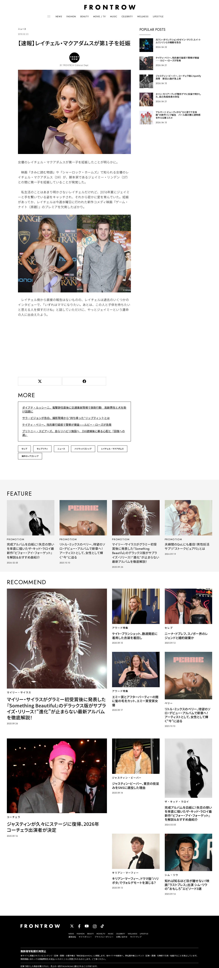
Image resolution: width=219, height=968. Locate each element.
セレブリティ (42, 448)
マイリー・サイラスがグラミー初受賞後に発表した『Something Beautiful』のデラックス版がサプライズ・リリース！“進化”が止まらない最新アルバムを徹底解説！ (135, 553)
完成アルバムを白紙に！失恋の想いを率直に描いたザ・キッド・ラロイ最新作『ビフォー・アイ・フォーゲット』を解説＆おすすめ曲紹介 (30, 551)
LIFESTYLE (158, 16)
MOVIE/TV (100, 933)
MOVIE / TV (99, 16)
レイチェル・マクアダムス (112, 448)
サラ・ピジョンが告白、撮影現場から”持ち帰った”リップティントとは (66, 418)
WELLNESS (143, 16)
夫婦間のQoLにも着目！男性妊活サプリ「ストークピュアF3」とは (187, 546)
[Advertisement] (74, 346)
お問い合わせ (121, 937)
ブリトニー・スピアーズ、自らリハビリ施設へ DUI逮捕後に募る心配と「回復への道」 (73, 433)
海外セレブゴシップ (30, 456)
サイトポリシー (85, 937)
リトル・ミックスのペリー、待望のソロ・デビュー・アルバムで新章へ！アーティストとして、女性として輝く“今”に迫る (82, 551)
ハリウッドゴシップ (83, 448)
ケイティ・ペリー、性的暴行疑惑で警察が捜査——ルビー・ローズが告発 (66, 425)
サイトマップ (135, 937)
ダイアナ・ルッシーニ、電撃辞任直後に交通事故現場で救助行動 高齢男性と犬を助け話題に (74, 409)
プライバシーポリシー (104, 937)
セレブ (24, 448)
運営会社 (72, 937)
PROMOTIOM (15, 539)
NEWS (59, 16)
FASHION (71, 16)
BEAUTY (84, 16)
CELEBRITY (127, 16)
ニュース (61, 448)
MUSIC (113, 16)
